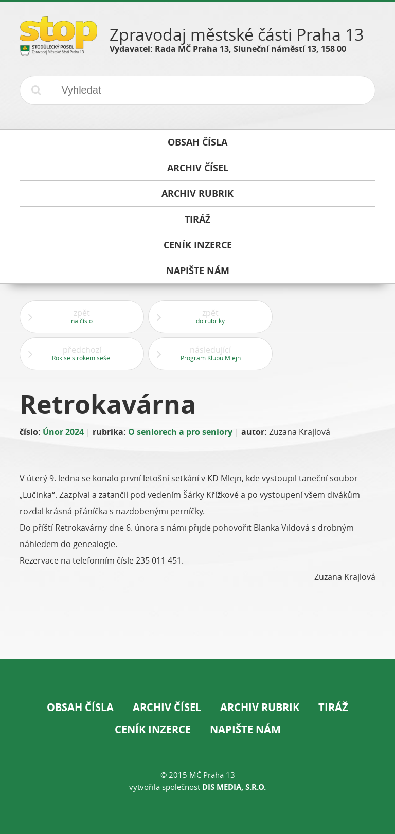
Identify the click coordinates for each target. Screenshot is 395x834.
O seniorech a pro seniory (180, 432)
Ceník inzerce (153, 729)
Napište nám (245, 729)
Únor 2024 (63, 432)
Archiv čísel (167, 707)
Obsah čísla (80, 707)
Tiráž (333, 707)
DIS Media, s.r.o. (234, 787)
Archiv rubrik (259, 707)
